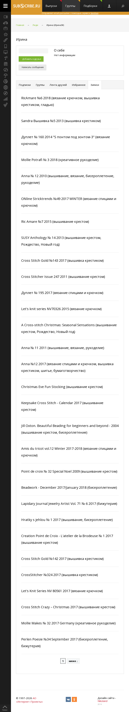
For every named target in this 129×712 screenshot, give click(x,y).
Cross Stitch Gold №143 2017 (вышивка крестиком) (62, 260)
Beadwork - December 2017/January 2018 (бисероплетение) (69, 487)
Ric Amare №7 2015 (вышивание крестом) (55, 221)
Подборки (93, 4)
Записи (95, 84)
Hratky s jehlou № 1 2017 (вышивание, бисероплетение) (67, 519)
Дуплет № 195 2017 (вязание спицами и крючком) (62, 292)
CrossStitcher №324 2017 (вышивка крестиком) (59, 574)
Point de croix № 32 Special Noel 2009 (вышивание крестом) (69, 471)
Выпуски (54, 4)
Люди (35, 25)
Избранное (78, 84)
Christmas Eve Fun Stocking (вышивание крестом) (62, 386)
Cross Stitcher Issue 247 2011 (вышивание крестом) (63, 276)
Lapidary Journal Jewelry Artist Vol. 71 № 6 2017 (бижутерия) (69, 503)
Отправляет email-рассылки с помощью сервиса (70, 13)
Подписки (25, 84)
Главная (20, 25)
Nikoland (102, 701)
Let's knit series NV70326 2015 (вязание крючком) (61, 309)
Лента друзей (58, 84)
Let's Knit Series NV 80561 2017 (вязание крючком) (62, 591)
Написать (32, 67)
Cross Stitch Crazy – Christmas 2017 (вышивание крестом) (68, 607)
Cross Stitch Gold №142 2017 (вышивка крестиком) (62, 558)
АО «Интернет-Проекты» (29, 699)
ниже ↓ (73, 661)
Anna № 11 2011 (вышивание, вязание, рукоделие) (62, 348)
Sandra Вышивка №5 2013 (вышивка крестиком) (61, 121)
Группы (72, 4)
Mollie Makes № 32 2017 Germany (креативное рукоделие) (68, 623)
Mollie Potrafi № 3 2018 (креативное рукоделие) (60, 159)
